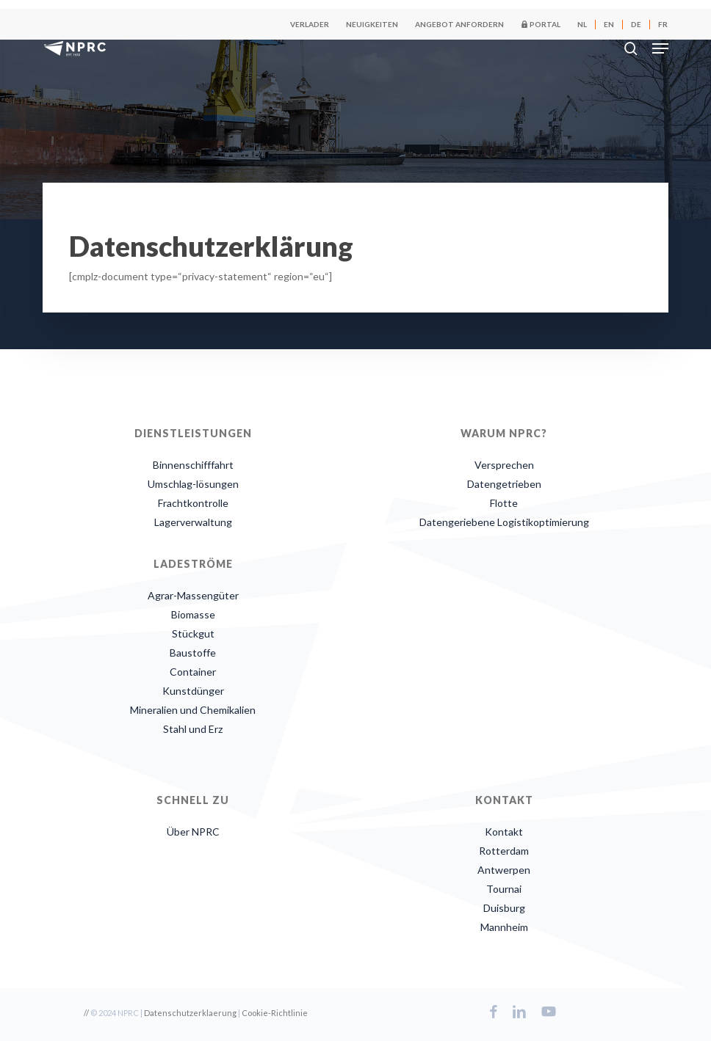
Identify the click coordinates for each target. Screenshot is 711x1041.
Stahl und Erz (193, 729)
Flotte (504, 503)
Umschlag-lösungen (193, 484)
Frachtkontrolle (193, 503)
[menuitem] (582, 24)
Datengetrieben (504, 484)
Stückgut (193, 633)
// (86, 1013)
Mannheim (504, 927)
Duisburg (504, 908)
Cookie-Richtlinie (275, 1013)
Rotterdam (504, 850)
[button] (660, 48)
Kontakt (504, 831)
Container (193, 671)
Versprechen (504, 465)
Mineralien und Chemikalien (193, 710)
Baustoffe (193, 652)
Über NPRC (193, 831)
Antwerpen (503, 869)
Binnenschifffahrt (193, 465)
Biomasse (193, 614)
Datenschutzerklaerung (190, 1013)
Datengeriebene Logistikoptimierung (504, 522)
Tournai (503, 889)
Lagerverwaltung (193, 522)
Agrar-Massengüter (193, 595)
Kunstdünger (193, 690)
